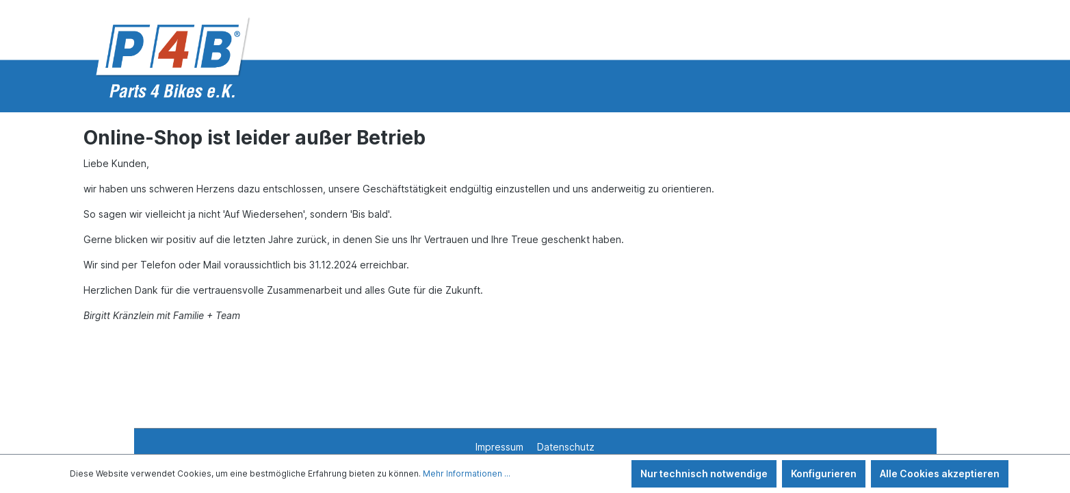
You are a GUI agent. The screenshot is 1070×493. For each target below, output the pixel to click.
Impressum (500, 447)
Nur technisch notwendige (704, 473)
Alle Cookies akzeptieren (940, 473)
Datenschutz (566, 447)
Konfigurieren (824, 473)
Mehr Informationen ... (466, 473)
